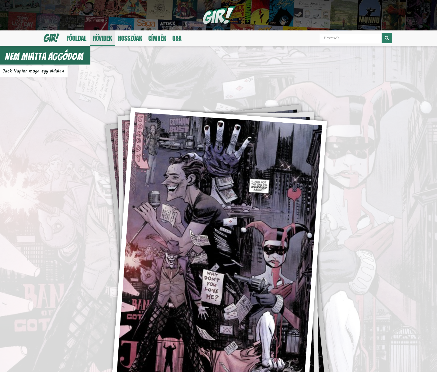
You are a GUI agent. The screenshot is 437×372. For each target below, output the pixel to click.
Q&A (177, 38)
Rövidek (102, 38)
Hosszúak (130, 38)
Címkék (157, 38)
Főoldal (76, 38)
